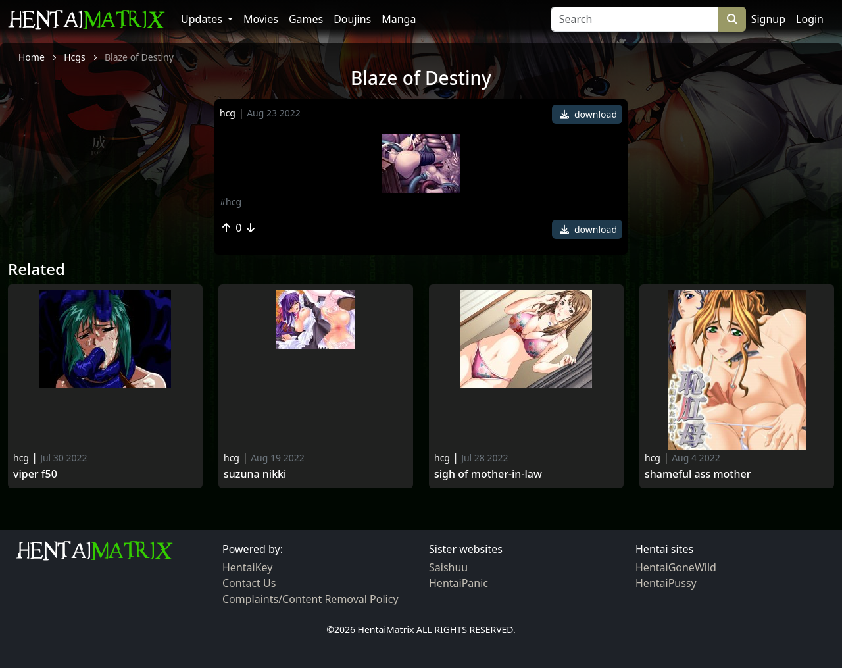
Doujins (352, 19)
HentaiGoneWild (675, 567)
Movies (260, 19)
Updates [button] (203, 19)
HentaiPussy (666, 583)
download (588, 114)
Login (810, 19)
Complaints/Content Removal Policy (310, 599)
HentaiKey (247, 567)
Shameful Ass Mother (698, 474)
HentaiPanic (458, 583)
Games (306, 19)
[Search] (634, 19)
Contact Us (249, 583)
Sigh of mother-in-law (488, 474)
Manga (399, 19)
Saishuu (448, 567)
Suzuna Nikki (255, 474)
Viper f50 (35, 474)
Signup (768, 19)
